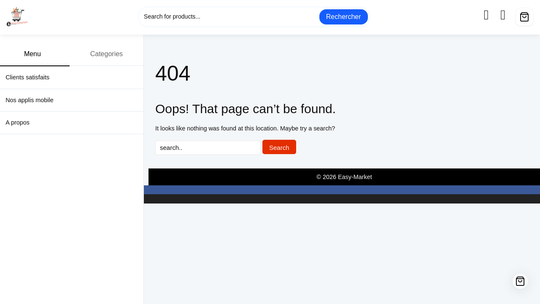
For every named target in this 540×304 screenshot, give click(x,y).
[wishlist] (508, 15)
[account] (491, 15)
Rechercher (343, 16)
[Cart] (524, 17)
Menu (37, 53)
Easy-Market (355, 177)
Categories (111, 53)
